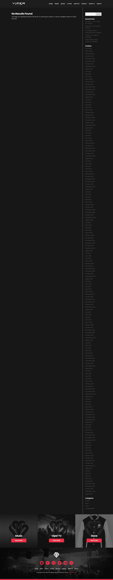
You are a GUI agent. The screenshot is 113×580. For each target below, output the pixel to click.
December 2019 (90, 240)
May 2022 (88, 166)
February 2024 (89, 112)
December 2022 (90, 148)
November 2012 (90, 437)
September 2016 (90, 338)
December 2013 (90, 414)
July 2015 (88, 371)
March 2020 (89, 233)
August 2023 (89, 128)
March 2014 (88, 407)
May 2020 (88, 227)
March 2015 (88, 381)
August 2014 (89, 396)
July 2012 (88, 443)
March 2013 (88, 430)
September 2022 (90, 156)
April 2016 (88, 350)
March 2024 (88, 110)
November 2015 (90, 361)
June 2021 (88, 194)
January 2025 (89, 84)
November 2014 (90, 391)
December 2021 (90, 179)
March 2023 (88, 140)
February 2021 (89, 204)
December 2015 (90, 358)
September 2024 (90, 94)
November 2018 (90, 271)
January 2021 (89, 207)
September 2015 (90, 366)
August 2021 (89, 189)
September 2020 (90, 217)
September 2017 (90, 307)
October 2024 (89, 92)
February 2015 (89, 384)
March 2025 (88, 79)
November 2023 (90, 120)
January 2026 (89, 56)
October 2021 (89, 184)
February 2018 (89, 294)
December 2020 (90, 209)
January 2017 (89, 327)
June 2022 (88, 163)
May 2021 (88, 197)
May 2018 (88, 286)
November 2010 (90, 486)
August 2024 (89, 97)
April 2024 (88, 107)
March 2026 (88, 51)
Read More (18, 540)
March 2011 (88, 478)
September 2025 (90, 66)
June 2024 (88, 102)
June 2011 (88, 473)
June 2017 (88, 314)
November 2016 (90, 332)
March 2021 (88, 202)
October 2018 (89, 273)
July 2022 (88, 161)
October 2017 (89, 304)
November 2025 (90, 61)
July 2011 (87, 471)
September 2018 (90, 276)
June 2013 (88, 425)
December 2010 (90, 483)
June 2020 (88, 225)
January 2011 (89, 481)
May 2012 (88, 448)
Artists (76, 4)
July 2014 (88, 399)
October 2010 (89, 489)
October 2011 (89, 463)
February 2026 (89, 53)
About (99, 4)
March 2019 (88, 261)
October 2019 (89, 245)
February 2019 (89, 263)
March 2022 (88, 171)
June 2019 (88, 256)
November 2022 (90, 151)
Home (51, 4)
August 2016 (89, 340)
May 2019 (88, 258)
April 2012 (88, 450)
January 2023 (89, 145)
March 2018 (88, 291)
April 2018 (88, 289)
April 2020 (88, 230)
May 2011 (88, 476)
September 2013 (90, 419)
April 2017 (88, 320)
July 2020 (88, 222)
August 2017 (89, 309)
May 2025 (88, 74)
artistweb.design (72, 572)
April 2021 (88, 199)
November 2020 (90, 212)
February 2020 (89, 235)
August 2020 (89, 220)
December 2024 (90, 87)
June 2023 (88, 133)
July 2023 (88, 130)
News (57, 4)
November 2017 (90, 302)
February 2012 (89, 455)
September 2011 (90, 466)
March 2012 (88, 453)
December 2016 (90, 330)
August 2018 (89, 279)
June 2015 (88, 373)
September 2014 (90, 394)
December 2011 (90, 460)
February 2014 (89, 409)
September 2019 (90, 248)
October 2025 (89, 64)
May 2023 (88, 135)
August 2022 (89, 158)
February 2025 (89, 81)
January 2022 (89, 176)
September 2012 (90, 440)
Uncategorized (89, 508)
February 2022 (89, 174)
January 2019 (89, 266)
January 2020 (89, 238)
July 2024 (88, 99)
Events (84, 4)
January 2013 (89, 432)
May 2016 (88, 348)
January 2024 (89, 115)
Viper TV (92, 4)
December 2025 (90, 58)
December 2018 (90, 268)
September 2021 (90, 186)
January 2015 (89, 386)
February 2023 (89, 143)
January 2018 (89, 297)
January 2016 (89, 355)
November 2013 (90, 417)
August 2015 (89, 368)
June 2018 (88, 284)
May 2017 (88, 317)
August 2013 (89, 422)
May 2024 (88, 105)
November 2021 (90, 181)
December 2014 (90, 389)
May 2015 (88, 376)
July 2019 (88, 253)
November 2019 (90, 243)
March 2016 (88, 353)
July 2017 (88, 312)
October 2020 (89, 215)
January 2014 (89, 412)
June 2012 (88, 445)
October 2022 (89, 153)
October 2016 (89, 335)
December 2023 (90, 117)
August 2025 (89, 69)
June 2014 (88, 402)
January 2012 (89, 458)
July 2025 (88, 71)
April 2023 (88, 138)
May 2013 (88, 427)
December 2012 (90, 435)
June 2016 (88, 345)
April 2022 (88, 169)
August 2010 (89, 494)
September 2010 (90, 491)
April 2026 (88, 48)
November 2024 (90, 89)
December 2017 (90, 299)
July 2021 (88, 192)
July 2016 (88, 343)
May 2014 (88, 404)
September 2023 (90, 125)
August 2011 (88, 468)
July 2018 (88, 281)
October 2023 (89, 122)
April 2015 (88, 378)
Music (63, 4)
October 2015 (89, 363)
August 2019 (89, 250)
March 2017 (88, 322)
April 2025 (88, 76)
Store (69, 4)
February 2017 (89, 325)
